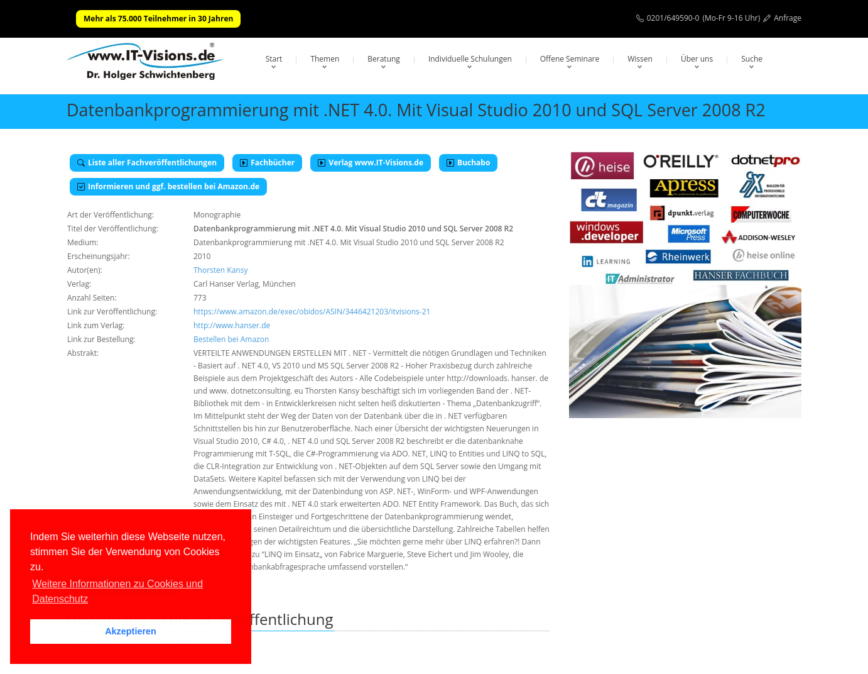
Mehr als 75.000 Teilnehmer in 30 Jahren (158, 18)
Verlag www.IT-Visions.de (370, 162)
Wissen (640, 58)
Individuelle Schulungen (470, 58)
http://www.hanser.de (231, 325)
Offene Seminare (570, 58)
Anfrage (787, 18)
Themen (324, 58)
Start (274, 58)
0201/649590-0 (673, 18)
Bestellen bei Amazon (231, 339)
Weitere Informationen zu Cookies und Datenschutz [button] (117, 591)
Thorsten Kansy (220, 270)
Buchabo (468, 162)
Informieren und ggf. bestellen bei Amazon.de (168, 186)
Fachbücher (267, 162)
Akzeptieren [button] (130, 631)
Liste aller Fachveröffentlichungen (147, 162)
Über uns (697, 58)
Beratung (383, 58)
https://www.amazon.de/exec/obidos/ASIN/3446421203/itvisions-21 (311, 311)
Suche (751, 58)
